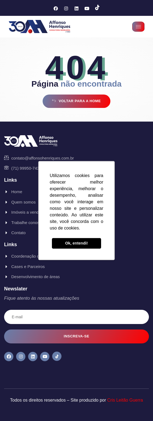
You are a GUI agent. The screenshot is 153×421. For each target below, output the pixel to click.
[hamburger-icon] (138, 27)
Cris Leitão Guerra (125, 400)
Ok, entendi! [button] (76, 243)
